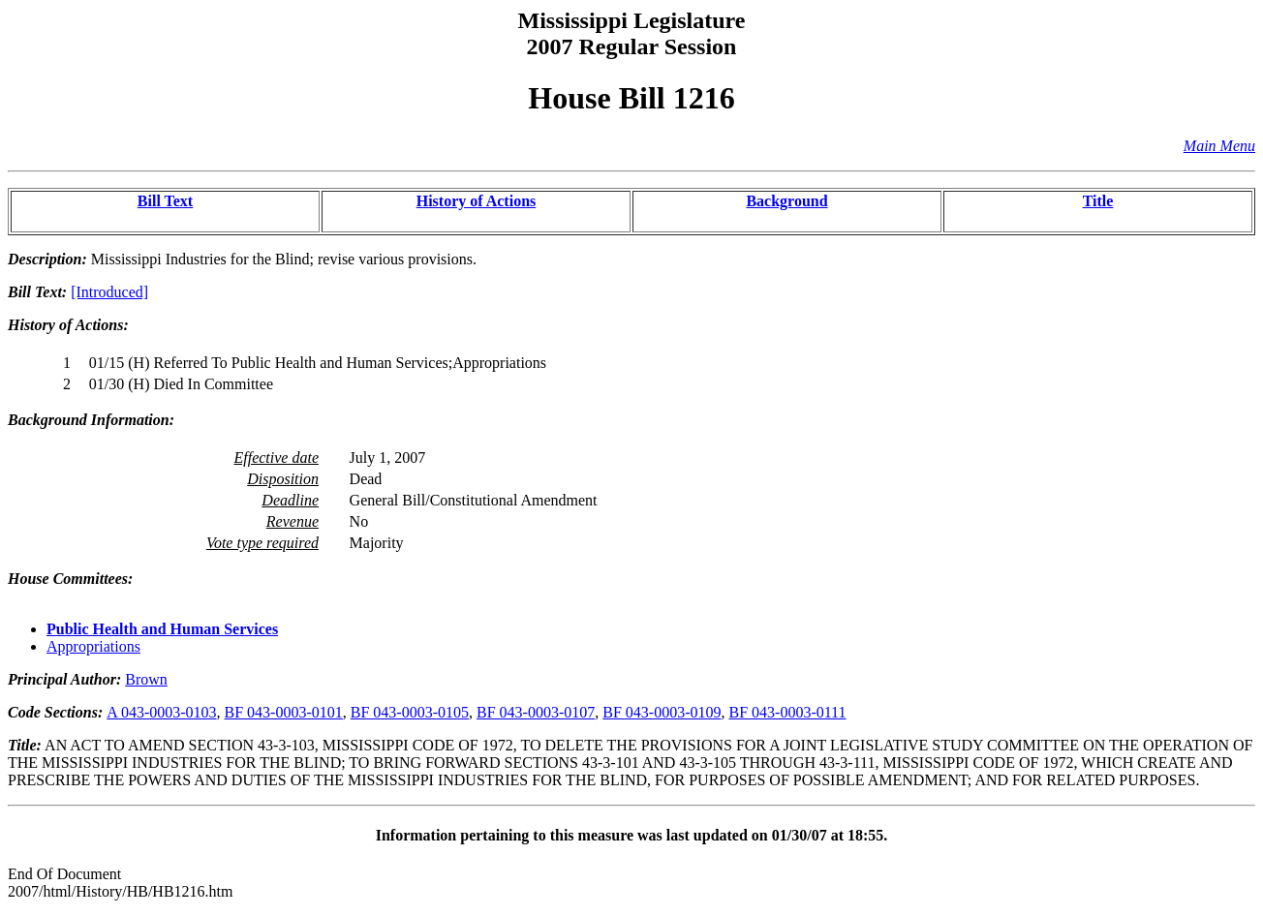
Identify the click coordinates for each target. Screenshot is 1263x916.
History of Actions (476, 201)
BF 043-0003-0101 (284, 712)
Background (786, 201)
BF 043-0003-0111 (787, 712)
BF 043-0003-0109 (661, 712)
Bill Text (165, 201)
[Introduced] (109, 292)
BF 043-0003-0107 (536, 712)
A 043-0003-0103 (161, 712)
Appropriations (93, 646)
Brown (146, 679)
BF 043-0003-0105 (410, 712)
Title (1098, 201)
